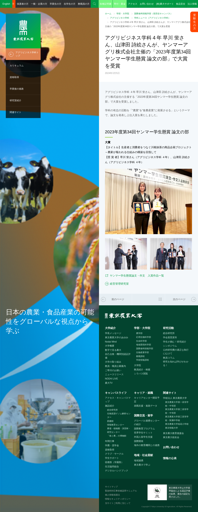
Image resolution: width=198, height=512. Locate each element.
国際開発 (138, 441)
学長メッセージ (113, 333)
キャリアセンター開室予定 (147, 399)
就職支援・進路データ (145, 405)
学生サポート (112, 458)
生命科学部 (141, 341)
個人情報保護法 (112, 495)
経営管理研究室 (119, 283)
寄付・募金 (119, 4)
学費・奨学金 (112, 445)
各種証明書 (105, 4)
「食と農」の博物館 (116, 436)
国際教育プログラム (144, 428)
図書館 (110, 421)
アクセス (132, 4)
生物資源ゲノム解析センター (119, 415)
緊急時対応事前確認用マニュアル (121, 491)
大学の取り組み (113, 361)
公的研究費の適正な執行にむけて (176, 351)
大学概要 (109, 345)
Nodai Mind (111, 341)
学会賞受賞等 (170, 337)
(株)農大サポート (165, 4)
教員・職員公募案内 (115, 366)
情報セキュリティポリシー (118, 499)
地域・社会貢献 (143, 455)
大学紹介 (110, 328)
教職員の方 (84, 4)
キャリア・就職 (143, 392)
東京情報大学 (171, 428)
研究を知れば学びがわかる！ (176, 363)
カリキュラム (17, 65)
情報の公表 (170, 458)
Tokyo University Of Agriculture (163, 507)
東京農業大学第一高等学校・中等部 (177, 404)
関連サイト (15, 112)
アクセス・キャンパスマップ (118, 399)
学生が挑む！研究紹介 (174, 341)
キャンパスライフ (116, 392)
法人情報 (192, 4)
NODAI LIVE (111, 378)
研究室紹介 (15, 100)
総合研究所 (169, 333)
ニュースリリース (114, 374)
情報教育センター (115, 425)
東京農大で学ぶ (142, 464)
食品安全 (180, 4)
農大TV (109, 383)
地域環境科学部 (143, 344)
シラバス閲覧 (141, 373)
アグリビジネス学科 (119, 18)
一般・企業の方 (39, 4)
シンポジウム (170, 345)
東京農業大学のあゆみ (116, 337)
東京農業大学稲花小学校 (177, 424)
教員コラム (169, 357)
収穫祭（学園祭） (114, 462)
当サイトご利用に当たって (118, 503)
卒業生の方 (55, 4)
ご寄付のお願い (113, 370)
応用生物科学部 (143, 337)
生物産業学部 (142, 352)
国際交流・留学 (143, 415)
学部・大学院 (122, 13)
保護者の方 (22, 4)
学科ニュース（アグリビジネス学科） (152, 18)
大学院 (137, 365)
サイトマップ (111, 486)
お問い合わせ (147, 4)
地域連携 (138, 460)
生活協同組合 (112, 466)
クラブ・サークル (114, 453)
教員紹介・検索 (142, 369)
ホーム (108, 13)
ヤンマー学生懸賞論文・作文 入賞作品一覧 (137, 275)
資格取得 (14, 77)
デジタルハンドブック (116, 470)
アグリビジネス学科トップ (27, 54)
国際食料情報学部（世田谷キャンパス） (153, 13)
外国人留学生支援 (143, 437)
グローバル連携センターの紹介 (147, 422)
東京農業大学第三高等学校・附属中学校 (177, 418)
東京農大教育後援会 (173, 433)
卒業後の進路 (17, 88)
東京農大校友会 (171, 437)
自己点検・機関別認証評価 (118, 356)
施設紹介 (109, 405)
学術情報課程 (142, 360)
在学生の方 (69, 4)
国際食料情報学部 (144, 348)
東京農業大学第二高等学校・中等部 (177, 411)
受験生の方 (194, 22)
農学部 (139, 333)
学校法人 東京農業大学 (175, 398)
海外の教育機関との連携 (147, 445)
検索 (94, 4)
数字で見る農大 (113, 350)
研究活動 (168, 328)
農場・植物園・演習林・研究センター (119, 430)
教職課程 (140, 356)
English (6, 4)
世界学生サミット (143, 432)
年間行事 (109, 441)
